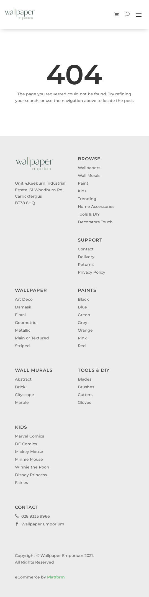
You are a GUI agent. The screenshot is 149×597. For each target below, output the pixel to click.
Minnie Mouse (29, 459)
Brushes (86, 386)
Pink (82, 338)
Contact (86, 249)
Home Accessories (96, 206)
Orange (85, 330)
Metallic (22, 330)
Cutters (85, 394)
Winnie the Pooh (32, 467)
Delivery (86, 256)
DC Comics (26, 443)
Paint (83, 183)
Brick (20, 386)
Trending (87, 198)
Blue (82, 307)
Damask (23, 307)
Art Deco (24, 299)
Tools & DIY (89, 214)
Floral (20, 314)
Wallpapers (89, 167)
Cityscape (24, 394)
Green (84, 314)
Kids (82, 190)
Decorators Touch (95, 221)
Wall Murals (89, 175)
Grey (82, 322)
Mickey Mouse (29, 451)
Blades (84, 379)
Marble (22, 402)
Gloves (84, 402)
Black (83, 299)
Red (82, 345)
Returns (86, 264)
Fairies (21, 482)
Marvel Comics (29, 436)
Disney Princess (31, 474)
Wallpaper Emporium (39, 524)
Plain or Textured (32, 338)
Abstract (23, 379)
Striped (22, 345)
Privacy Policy (91, 272)
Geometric (25, 322)
